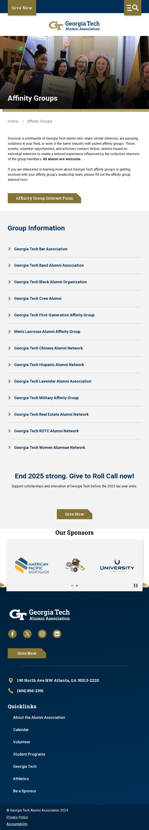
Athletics (21, 778)
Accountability (17, 824)
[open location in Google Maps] (74, 681)
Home (13, 121)
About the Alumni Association (39, 717)
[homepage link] (74, 25)
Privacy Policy (17, 817)
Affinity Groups (39, 121)
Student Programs (29, 754)
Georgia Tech (25, 766)
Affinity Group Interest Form (44, 198)
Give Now (22, 7)
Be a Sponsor (24, 791)
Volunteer (22, 742)
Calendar (21, 729)
